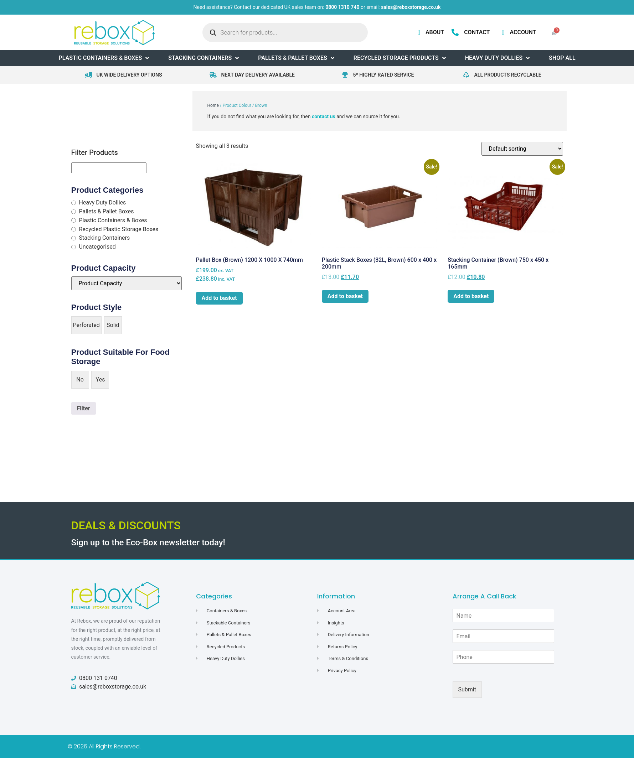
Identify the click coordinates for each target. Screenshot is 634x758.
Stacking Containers (104, 237)
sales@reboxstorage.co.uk (410, 7)
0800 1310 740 (342, 7)
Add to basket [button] (219, 298)
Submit (467, 689)
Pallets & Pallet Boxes (106, 211)
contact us (323, 116)
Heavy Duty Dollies (102, 202)
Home (213, 105)
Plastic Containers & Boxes (113, 220)
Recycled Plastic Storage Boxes (118, 229)
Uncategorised (97, 246)
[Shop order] (522, 149)
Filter (83, 408)
